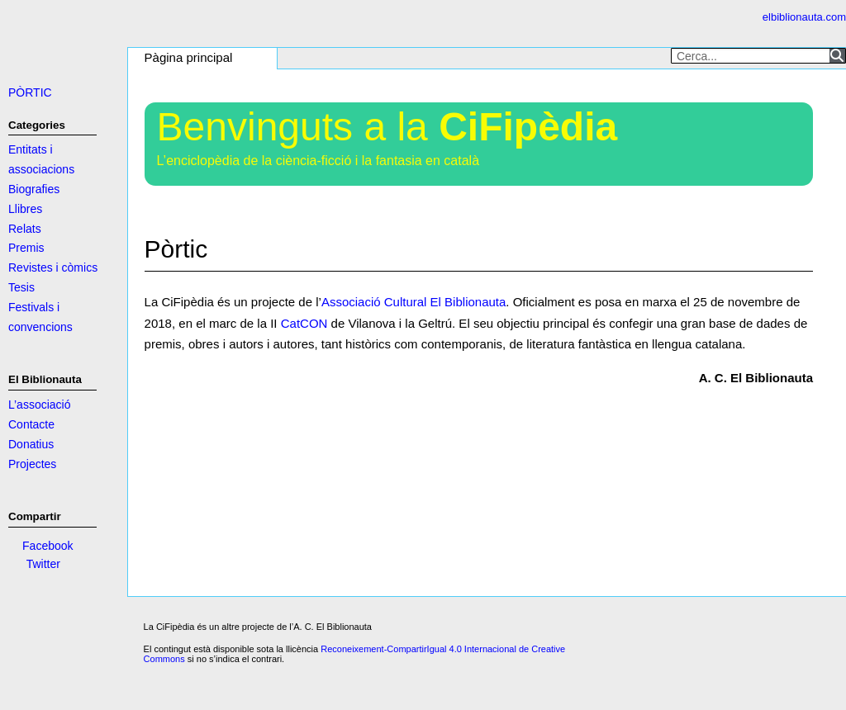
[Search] (837, 55)
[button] (193, 59)
